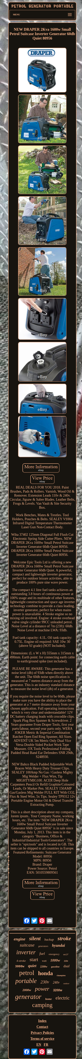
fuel (42, 954)
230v (44, 982)
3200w (57, 990)
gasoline (55, 966)
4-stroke (21, 960)
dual (67, 966)
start (34, 959)
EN (38, 1045)
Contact (42, 1027)
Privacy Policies (42, 1033)
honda (45, 973)
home (48, 998)
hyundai (58, 945)
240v (56, 982)
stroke (64, 938)
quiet (32, 965)
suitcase (27, 945)
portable (26, 980)
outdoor (66, 983)
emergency (54, 954)
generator (28, 996)
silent (35, 938)
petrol (26, 972)
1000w (55, 960)
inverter (26, 952)
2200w (43, 966)
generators (43, 946)
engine (19, 939)
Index (42, 1021)
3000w (19, 966)
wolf (65, 954)
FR (46, 1045)
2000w (27, 990)
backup (49, 939)
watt (44, 960)
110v (66, 961)
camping (42, 1005)
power (42, 989)
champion (61, 975)
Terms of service (42, 1039)
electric (62, 997)
